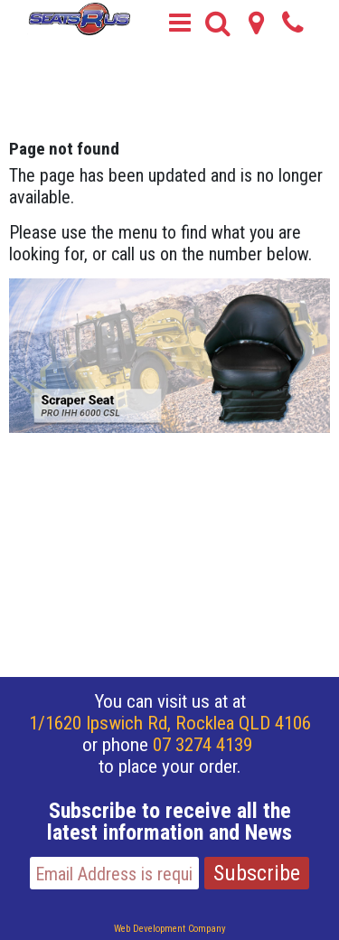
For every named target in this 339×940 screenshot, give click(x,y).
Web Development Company (170, 929)
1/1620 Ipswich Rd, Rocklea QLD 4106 (170, 723)
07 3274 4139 (202, 745)
